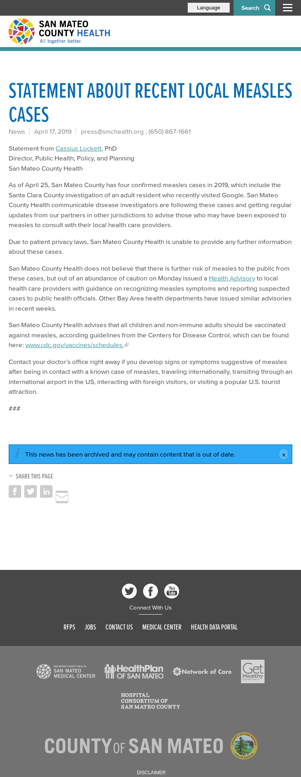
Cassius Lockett (79, 148)
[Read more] (65, 671)
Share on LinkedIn (46, 491)
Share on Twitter (30, 491)
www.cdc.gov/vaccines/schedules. (74, 344)
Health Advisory (232, 278)
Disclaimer (151, 772)
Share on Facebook (15, 491)
